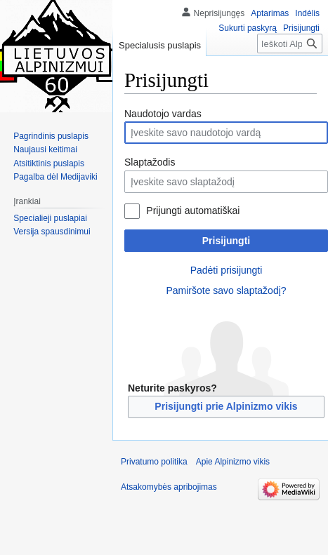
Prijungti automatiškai (193, 210)
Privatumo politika (154, 462)
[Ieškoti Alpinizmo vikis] (289, 43)
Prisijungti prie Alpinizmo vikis (226, 406)
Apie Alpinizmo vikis (233, 462)
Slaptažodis (149, 162)
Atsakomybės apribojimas (169, 487)
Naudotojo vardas (163, 113)
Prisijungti (226, 240)
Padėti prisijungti (226, 270)
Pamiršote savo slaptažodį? (226, 290)
